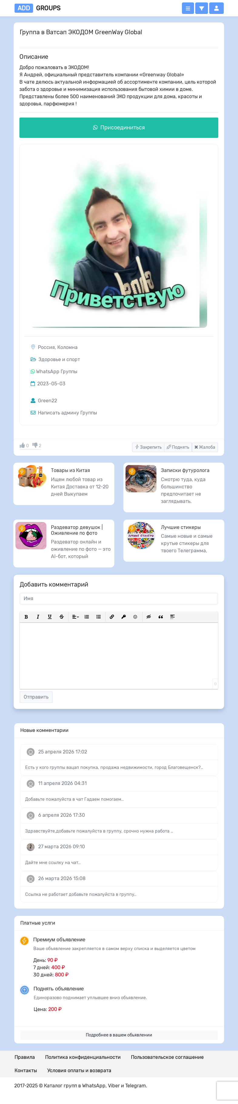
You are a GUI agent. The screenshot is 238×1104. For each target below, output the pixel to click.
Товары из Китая (70, 470)
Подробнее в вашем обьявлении (119, 1035)
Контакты (26, 1070)
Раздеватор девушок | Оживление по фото (77, 530)
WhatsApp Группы (56, 371)
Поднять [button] (178, 447)
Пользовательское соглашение (167, 1057)
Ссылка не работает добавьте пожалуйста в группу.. (80, 894)
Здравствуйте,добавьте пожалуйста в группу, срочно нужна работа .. (99, 831)
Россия (46, 347)
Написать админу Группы (64, 413)
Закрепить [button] (148, 447)
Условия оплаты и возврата (79, 1070)
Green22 (44, 401)
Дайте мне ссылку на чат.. (53, 862)
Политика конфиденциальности (83, 1057)
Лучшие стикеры (181, 527)
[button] (201, 8)
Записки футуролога (185, 470)
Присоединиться (119, 127)
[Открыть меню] (188, 8)
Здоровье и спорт (55, 359)
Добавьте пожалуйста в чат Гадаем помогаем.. (74, 799)
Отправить (36, 697)
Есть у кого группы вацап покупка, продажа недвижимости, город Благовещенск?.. (114, 767)
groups (37, 8)
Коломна (67, 347)
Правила (25, 1057)
